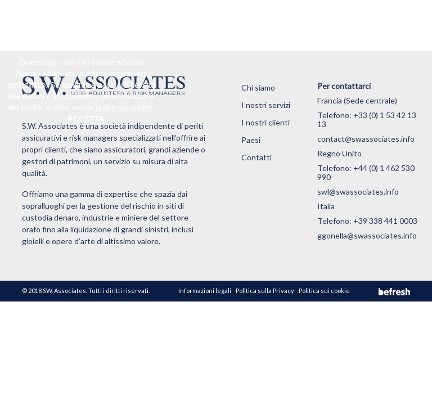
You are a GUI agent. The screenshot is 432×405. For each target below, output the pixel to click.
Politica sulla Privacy (265, 290)
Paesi (250, 140)
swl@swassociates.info (358, 191)
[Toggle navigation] (396, 25)
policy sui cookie (124, 107)
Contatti (256, 157)
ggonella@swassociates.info (367, 235)
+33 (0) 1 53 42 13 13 (366, 119)
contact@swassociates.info (366, 138)
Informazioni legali (204, 290)
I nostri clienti (265, 122)
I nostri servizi (265, 105)
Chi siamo (258, 87)
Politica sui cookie (324, 290)
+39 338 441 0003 (385, 221)
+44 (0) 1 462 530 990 (366, 172)
